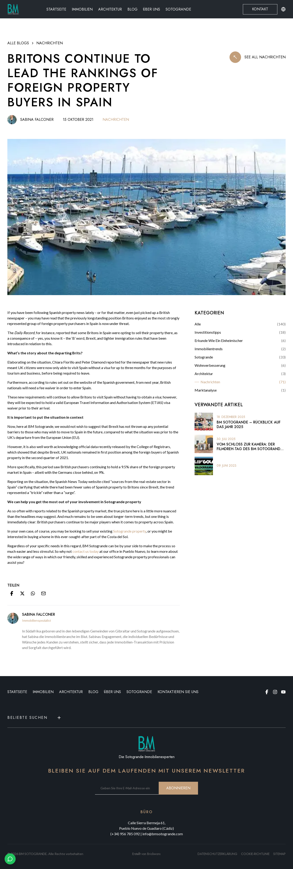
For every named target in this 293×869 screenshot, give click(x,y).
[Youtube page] (283, 692)
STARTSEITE (17, 691)
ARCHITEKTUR (71, 691)
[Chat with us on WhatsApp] (10, 858)
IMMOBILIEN (43, 691)
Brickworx (154, 854)
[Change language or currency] (283, 9)
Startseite (56, 9)
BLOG (93, 691)
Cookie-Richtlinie (255, 854)
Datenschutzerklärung (217, 854)
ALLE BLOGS (18, 43)
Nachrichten (49, 43)
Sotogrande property (129, 531)
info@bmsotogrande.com (162, 834)
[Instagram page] (275, 692)
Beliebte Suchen (34, 717)
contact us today (85, 551)
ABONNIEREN (178, 788)
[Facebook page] (266, 692)
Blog (132, 9)
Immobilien (82, 9)
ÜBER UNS (112, 691)
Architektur (110, 9)
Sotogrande (178, 9)
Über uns (151, 9)
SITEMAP (279, 854)
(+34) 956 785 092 (125, 834)
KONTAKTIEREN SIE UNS (178, 691)
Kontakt (260, 9)
